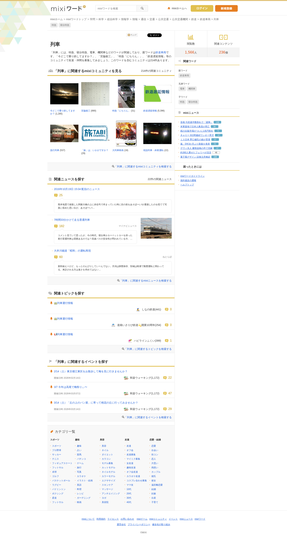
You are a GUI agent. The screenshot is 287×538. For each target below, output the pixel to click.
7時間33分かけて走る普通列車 (72, 219)
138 (217, 122)
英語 (79, 485)
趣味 (79, 446)
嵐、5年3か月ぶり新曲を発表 (195, 144)
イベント (173, 519)
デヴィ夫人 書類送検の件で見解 (196, 148)
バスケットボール (61, 480)
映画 (79, 502)
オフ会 (130, 450)
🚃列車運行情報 (63, 302)
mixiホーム (56, 19)
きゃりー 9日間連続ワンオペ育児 (197, 135)
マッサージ (107, 489)
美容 (104, 446)
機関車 (191, 88)
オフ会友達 (132, 472)
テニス (55, 459)
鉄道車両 (205, 19)
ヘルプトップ (187, 184)
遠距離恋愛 (157, 485)
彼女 (153, 480)
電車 (182, 88)
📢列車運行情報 (63, 334)
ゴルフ (55, 476)
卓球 (54, 472)
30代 (129, 498)
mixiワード (200, 519)
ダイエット (107, 454)
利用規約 (101, 519)
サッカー (56, 454)
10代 (129, 489)
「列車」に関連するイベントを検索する (148, 417)
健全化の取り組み (161, 524)
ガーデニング (83, 498)
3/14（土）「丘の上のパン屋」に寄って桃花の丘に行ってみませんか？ (96, 402)
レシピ (80, 493)
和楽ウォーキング (140, 377)
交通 (152, 19)
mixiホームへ (179, 8)
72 (215, 144)
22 (170, 377)
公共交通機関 (180, 19)
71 (218, 131)
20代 (129, 493)
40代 (129, 502)
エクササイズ (108, 480)
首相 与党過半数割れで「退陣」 (196, 122)
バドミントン (59, 489)
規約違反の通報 (188, 180)
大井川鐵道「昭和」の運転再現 (72, 250)
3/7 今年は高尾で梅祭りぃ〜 (70, 386)
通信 (143, 19)
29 (170, 409)
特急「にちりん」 (121, 110)
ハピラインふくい (144, 340)
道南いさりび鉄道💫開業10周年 (136, 325)
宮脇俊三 (85, 110)
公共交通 (163, 19)
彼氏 (153, 476)
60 (61, 257)
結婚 (153, 489)
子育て (154, 502)
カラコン (106, 459)
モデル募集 (107, 463)
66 (214, 127)
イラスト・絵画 (85, 480)
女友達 (130, 463)
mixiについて (88, 519)
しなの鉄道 (148, 309)
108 (215, 157)
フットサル (57, 467)
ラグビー (56, 485)
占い (79, 450)
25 (61, 195)
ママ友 (130, 485)
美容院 (105, 502)
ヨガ (104, 498)
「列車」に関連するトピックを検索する (148, 348)
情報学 (125, 19)
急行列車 (54, 150)
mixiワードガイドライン (192, 176)
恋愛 (153, 446)
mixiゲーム (142, 519)
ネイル (105, 450)
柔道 (54, 498)
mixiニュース (186, 519)
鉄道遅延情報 (150, 110)
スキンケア (107, 485)
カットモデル (108, 467)
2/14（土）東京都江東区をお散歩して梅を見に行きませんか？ (91, 371)
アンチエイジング (111, 493)
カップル (155, 472)
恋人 (153, 459)
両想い (154, 467)
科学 (101, 19)
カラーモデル (108, 476)
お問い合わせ (127, 519)
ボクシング (57, 493)
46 (216, 153)
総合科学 (112, 19)
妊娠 (153, 493)
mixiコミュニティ (158, 519)
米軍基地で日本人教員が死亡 (195, 126)
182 (61, 226)
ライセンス (113, 519)
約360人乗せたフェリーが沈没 (195, 152)
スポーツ (56, 446)
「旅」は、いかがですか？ (94, 150)
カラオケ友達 (133, 476)
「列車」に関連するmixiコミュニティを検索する (143, 166)
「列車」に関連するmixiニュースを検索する (146, 280)
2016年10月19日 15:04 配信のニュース (77, 189)
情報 (135, 19)
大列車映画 (118, 150)
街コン (154, 454)
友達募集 (131, 454)
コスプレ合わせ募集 (137, 480)
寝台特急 (64, 25)
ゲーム (80, 463)
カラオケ (81, 476)
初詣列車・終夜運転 (153, 150)
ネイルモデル (108, 472)
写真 (79, 472)
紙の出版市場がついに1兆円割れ (196, 131)
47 (170, 393)
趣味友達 (131, 467)
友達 (129, 446)
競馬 (79, 454)
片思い (154, 463)
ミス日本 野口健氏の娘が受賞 (195, 139)
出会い (154, 450)
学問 (92, 19)
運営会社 (121, 524)
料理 (79, 489)
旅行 (79, 467)
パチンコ (81, 459)
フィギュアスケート (62, 463)
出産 (153, 498)
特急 (54, 25)
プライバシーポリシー (139, 524)
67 (217, 148)
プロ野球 (56, 450)
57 (219, 135)
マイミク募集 (133, 459)
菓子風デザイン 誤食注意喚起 (195, 157)
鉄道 (194, 19)
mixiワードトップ (76, 19)
